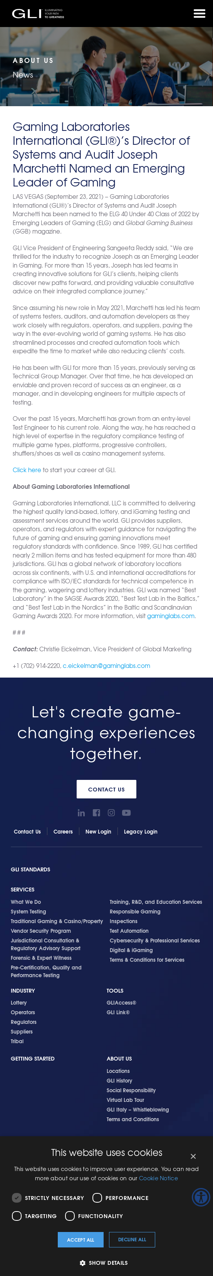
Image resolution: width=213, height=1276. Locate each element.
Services (22, 889)
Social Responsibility (131, 1090)
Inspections (124, 921)
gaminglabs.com (171, 616)
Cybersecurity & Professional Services (155, 940)
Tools (115, 990)
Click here (27, 470)
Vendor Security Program (41, 930)
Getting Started (33, 1058)
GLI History (119, 1080)
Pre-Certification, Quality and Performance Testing (46, 971)
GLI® (38, 13)
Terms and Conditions (133, 1119)
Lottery (19, 1002)
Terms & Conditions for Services (147, 959)
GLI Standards (30, 869)
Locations (118, 1070)
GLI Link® (118, 1012)
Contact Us (106, 789)
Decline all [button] (132, 1239)
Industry (23, 990)
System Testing (28, 911)
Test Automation (129, 930)
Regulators (24, 1021)
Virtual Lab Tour (125, 1099)
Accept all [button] (80, 1239)
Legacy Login (141, 831)
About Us (119, 1058)
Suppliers (22, 1031)
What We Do (26, 901)
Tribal (17, 1041)
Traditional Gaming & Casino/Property (57, 921)
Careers (63, 831)
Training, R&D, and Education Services (156, 901)
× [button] (193, 1156)
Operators (23, 1012)
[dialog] (106, 1206)
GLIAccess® (121, 1002)
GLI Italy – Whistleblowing (138, 1109)
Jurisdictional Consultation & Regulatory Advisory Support (46, 944)
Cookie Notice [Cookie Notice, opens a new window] (158, 1178)
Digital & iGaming (131, 950)
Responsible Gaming (135, 911)
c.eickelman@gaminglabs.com (106, 665)
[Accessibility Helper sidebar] (201, 1197)
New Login (98, 831)
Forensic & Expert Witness (41, 957)
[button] (106, 1263)
